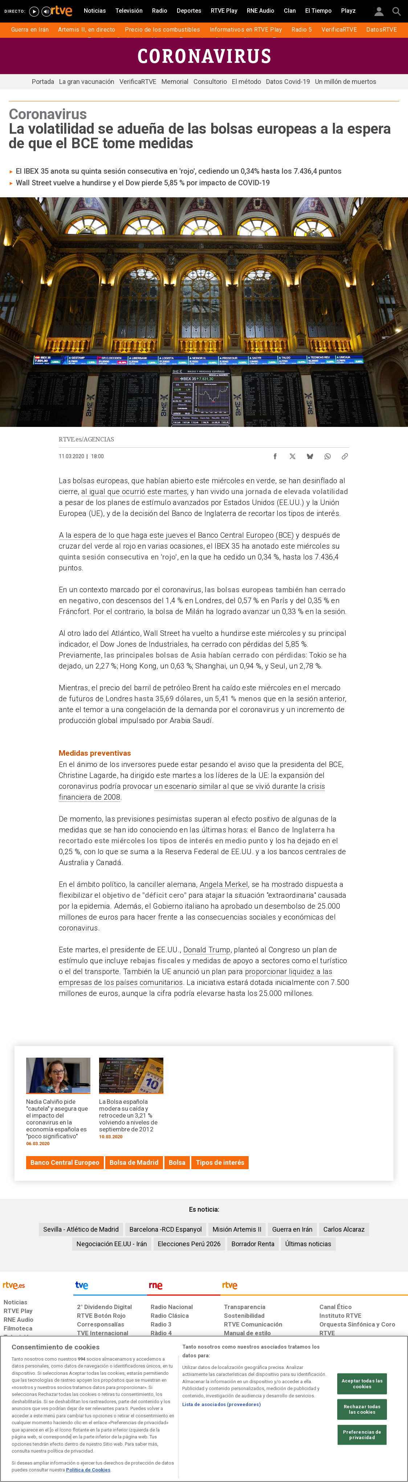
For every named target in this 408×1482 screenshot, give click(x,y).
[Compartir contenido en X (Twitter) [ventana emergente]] (292, 454)
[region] (204, 1409)
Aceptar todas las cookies (362, 1383)
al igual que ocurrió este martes (134, 491)
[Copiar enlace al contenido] (345, 454)
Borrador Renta (253, 1244)
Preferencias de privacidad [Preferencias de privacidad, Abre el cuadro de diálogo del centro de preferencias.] (362, 1435)
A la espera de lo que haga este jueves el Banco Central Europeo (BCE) (176, 535)
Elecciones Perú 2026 (189, 1244)
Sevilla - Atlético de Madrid (81, 1229)
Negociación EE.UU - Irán (112, 1244)
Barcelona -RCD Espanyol (166, 1229)
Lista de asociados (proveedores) (221, 1404)
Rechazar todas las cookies (362, 1409)
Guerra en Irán (292, 1229)
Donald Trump (206, 949)
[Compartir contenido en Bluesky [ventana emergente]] (310, 454)
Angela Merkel (224, 884)
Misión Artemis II (237, 1229)
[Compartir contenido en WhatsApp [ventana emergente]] (327, 454)
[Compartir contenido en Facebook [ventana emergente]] (275, 454)
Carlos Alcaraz (344, 1229)
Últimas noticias (308, 1244)
